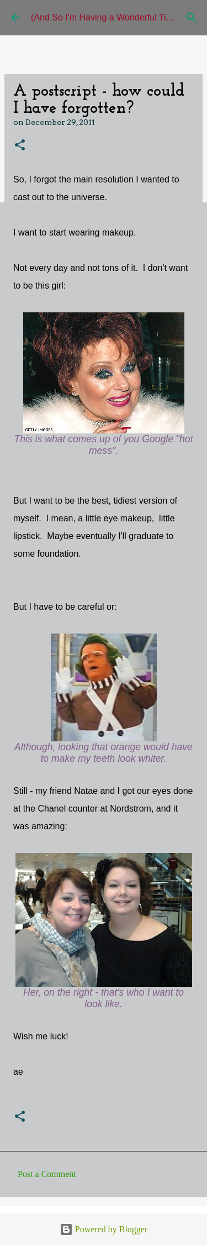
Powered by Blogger (104, 1229)
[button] (19, 145)
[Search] (191, 17)
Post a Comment (47, 1174)
